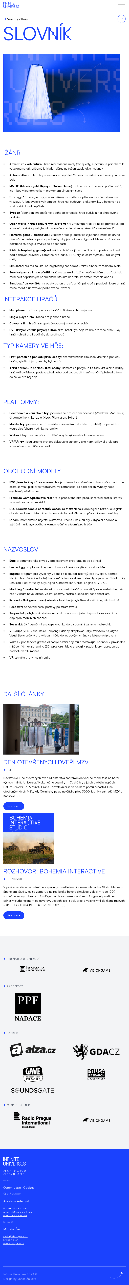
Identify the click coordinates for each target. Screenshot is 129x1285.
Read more (13, 806)
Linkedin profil (10, 1239)
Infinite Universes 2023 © (20, 1274)
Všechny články (16, 19)
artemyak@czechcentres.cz (18, 1211)
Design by (19, 1278)
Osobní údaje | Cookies (18, 1187)
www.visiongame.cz (13, 1243)
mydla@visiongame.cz (15, 1236)
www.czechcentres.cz (15, 1215)
